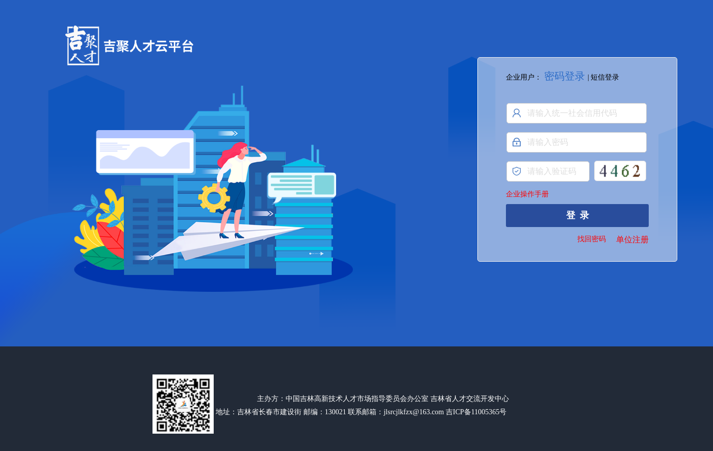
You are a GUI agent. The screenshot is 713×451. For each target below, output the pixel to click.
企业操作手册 (527, 194)
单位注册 (632, 239)
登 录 (577, 215)
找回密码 (591, 239)
